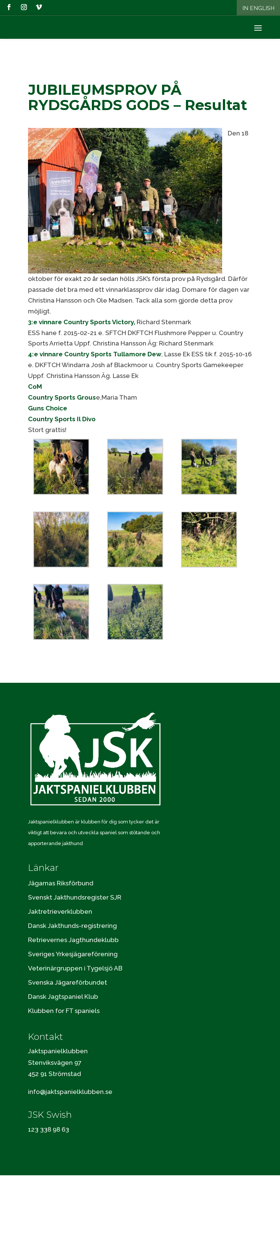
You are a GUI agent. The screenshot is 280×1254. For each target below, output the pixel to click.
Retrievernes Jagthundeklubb (73, 940)
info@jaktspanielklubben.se (70, 1091)
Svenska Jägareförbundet (67, 982)
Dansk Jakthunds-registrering (72, 925)
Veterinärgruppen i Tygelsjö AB (75, 968)
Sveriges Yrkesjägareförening (73, 954)
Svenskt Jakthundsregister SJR (74, 897)
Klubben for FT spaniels (64, 1010)
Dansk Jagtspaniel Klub (63, 996)
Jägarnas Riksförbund (60, 883)
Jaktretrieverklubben (60, 911)
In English (258, 8)
